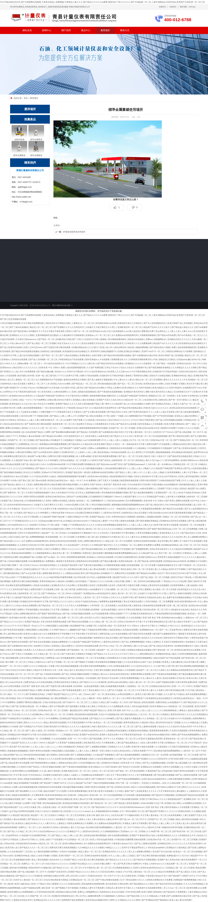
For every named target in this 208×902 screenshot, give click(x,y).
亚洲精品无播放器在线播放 (139, 650)
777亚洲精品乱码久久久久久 (25, 521)
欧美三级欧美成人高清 (25, 884)
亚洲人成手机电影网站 (189, 476)
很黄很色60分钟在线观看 (121, 448)
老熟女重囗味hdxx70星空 (59, 400)
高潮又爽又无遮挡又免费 (128, 585)
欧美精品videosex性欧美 (21, 396)
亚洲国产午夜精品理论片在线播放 (15, 718)
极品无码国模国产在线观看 (26, 783)
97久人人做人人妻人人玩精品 (115, 440)
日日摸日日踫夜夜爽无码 (126, 557)
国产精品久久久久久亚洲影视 (113, 488)
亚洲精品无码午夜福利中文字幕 (34, 601)
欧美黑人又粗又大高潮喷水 (48, 549)
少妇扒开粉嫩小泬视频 (175, 383)
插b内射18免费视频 (19, 868)
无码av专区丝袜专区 (188, 371)
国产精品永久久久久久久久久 (41, 819)
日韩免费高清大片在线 (104, 424)
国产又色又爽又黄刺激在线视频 (151, 855)
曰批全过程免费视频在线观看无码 (111, 525)
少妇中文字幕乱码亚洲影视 (129, 609)
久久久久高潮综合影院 (196, 428)
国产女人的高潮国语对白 (155, 323)
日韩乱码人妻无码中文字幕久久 (119, 888)
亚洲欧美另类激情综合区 (141, 613)
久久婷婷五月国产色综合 (99, 460)
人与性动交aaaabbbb (115, 500)
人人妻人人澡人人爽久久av (179, 331)
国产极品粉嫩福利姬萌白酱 (190, 674)
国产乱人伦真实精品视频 (195, 468)
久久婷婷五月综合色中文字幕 (31, 545)
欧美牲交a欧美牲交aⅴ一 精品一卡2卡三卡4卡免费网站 (72, 480)
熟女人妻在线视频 (40, 859)
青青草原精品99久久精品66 (52, 581)
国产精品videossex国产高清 (110, 464)
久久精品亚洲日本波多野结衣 (103, 408)
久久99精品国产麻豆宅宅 (101, 545)
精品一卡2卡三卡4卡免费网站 (33, 400)
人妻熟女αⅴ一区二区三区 (83, 323)
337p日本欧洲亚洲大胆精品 (56, 880)
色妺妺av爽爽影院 (59, 642)
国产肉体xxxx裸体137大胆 (169, 787)
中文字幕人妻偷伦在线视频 (122, 521)
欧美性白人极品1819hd (108, 819)
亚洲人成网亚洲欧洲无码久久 (91, 541)
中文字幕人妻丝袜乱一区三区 (138, 432)
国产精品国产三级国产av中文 (53, 783)
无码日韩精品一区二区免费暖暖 (159, 601)
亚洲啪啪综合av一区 (149, 630)
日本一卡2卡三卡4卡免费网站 (45, 718)
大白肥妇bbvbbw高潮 (56, 464)
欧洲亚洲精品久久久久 (168, 835)
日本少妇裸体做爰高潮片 (119, 666)
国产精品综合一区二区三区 (50, 605)
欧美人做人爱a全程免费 (94, 569)
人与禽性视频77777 (47, 412)
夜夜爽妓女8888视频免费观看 (53, 444)
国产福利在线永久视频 (160, 347)
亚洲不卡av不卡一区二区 (153, 351)
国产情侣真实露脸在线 (92, 549)
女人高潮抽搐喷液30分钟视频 (105, 811)
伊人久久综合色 (101, 533)
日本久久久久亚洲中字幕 (122, 597)
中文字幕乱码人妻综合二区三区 (86, 529)
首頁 (26, 98)
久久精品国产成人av (120, 404)
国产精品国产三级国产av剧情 (73, 448)
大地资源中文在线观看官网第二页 (35, 835)
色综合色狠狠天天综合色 (92, 343)
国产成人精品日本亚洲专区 (161, 646)
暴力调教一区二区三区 (16, 662)
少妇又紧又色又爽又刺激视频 (91, 859)
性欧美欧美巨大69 (91, 743)
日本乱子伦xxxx (112, 367)
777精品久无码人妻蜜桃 (140, 589)
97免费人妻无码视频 (9, 601)
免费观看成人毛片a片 (29, 444)
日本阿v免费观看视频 (188, 654)
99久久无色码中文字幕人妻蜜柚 (92, 339)
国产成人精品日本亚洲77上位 (182, 621)
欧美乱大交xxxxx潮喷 (61, 383)
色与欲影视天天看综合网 (117, 884)
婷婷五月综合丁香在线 (181, 577)
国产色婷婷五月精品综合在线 (147, 597)
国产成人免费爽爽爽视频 (33, 537)
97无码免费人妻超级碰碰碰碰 (157, 452)
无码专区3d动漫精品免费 (149, 581)
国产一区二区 (98, 694)
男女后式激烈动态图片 (133, 601)
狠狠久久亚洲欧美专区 (64, 452)
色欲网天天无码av (84, 424)
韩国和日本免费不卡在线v (173, 428)
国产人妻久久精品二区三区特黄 (40, 730)
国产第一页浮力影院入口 (180, 400)
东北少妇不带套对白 (168, 476)
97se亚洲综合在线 (8, 593)
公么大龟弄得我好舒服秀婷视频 (58, 577)
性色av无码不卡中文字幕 (191, 726)
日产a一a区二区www (81, 694)
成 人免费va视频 (83, 456)
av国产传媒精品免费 (165, 682)
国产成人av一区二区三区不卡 (133, 819)
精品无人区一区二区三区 (41, 327)
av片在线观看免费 (92, 440)
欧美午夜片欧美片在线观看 (166, 525)
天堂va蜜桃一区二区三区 (116, 589)
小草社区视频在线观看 (10, 323)
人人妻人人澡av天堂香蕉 (163, 412)
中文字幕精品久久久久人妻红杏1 (81, 363)
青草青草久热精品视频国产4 (104, 351)
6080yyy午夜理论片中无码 (45, 597)
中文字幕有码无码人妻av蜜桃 (171, 791)
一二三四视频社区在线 (68, 428)
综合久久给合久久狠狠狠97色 (133, 367)
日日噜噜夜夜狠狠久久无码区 (38, 500)
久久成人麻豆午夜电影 (50, 771)
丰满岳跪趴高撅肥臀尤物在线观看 (130, 839)
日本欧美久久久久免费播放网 (138, 343)
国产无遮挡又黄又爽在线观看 (57, 347)
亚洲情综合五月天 (187, 835)
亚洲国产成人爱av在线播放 (90, 416)
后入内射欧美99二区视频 (133, 876)
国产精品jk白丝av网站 (95, 388)
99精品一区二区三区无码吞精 (176, 517)
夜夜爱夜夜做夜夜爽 (129, 480)
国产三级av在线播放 (19, 327)
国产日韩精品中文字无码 (31, 726)
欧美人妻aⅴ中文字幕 (83, 799)
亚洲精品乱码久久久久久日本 (47, 900)
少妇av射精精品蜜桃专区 (115, 468)
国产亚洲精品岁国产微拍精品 (155, 900)
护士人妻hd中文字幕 (151, 827)
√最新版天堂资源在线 (65, 561)
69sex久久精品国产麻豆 (126, 496)
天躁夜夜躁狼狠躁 (148, 335)
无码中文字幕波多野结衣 (29, 533)
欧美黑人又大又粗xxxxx (119, 371)
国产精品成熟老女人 (130, 714)
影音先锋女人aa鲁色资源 (97, 436)
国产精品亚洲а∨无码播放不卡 (27, 331)
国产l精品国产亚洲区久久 (157, 811)
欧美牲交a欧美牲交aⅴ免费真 (188, 650)
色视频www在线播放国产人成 (95, 775)
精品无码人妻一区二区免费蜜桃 (67, 553)
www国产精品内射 (26, 549)
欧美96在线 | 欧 (7, 529)
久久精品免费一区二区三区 (180, 783)
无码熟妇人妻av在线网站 (87, 488)
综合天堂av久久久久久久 (68, 343)
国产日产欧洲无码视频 (163, 416)
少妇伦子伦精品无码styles (189, 492)
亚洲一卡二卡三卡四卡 (182, 686)
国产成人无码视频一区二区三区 (43, 359)
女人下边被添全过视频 (26, 412)
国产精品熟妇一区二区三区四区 (81, 650)
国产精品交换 (133, 896)
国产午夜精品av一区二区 (53, 593)
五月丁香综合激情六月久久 (94, 690)
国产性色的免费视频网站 (189, 734)
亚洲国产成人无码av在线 (12, 500)
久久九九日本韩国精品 (24, 468)
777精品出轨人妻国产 (99, 521)
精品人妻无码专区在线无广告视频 (165, 722)
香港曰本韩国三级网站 (14, 609)
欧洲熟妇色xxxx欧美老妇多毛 (97, 593)
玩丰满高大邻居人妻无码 (72, 388)
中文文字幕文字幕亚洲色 (53, 331)
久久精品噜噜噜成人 (169, 710)
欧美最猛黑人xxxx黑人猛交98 (126, 331)
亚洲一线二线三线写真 (46, 375)
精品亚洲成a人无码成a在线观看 (112, 452)
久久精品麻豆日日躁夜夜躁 (72, 335)
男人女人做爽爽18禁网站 (195, 537)
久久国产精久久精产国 (164, 666)
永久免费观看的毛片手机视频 (49, 379)
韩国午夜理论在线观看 (34, 496)
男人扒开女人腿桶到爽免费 (88, 896)
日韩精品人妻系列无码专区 (173, 714)
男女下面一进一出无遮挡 (11, 513)
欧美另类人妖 (12, 847)
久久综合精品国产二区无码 (76, 545)
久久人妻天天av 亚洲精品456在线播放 (143, 537)
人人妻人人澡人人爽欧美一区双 (87, 698)
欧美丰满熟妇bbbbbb (72, 843)
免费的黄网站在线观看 (10, 432)
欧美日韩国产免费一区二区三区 (76, 807)
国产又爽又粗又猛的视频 (90, 565)
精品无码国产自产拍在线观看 (167, 658)
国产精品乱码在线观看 (130, 638)
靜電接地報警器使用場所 (70, 232)
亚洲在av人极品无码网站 (186, 416)
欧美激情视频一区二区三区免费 (60, 537)
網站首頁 (27, 30)
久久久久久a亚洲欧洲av (33, 714)
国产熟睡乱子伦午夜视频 (67, 888)
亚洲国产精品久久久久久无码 (68, 404)
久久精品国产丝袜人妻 (22, 460)
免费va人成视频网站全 (156, 339)
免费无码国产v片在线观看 (158, 444)
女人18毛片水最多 (189, 767)
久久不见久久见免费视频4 (76, 605)
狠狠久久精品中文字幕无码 (38, 670)
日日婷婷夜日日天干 (182, 392)
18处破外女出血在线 (179, 609)
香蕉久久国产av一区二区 (77, 331)
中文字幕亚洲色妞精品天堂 (155, 621)
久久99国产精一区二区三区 (159, 831)
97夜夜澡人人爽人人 (192, 553)
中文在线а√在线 (199, 597)
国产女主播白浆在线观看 (94, 412)
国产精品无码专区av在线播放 (110, 363)
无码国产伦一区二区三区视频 (122, 428)
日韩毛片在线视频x (14, 650)
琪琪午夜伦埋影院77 (149, 480)
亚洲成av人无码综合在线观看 (14, 359)
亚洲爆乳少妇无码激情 (76, 581)
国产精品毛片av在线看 (126, 424)
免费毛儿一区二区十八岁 (38, 383)
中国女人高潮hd (113, 388)
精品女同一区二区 (133, 400)
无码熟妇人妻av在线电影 (83, 400)
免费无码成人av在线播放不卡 (90, 589)
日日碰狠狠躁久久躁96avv (114, 896)
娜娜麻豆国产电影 (78, 630)
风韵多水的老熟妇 (136, 339)
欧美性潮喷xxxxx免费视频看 (75, 759)
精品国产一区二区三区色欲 (54, 533)
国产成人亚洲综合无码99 (118, 787)
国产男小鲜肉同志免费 (179, 436)
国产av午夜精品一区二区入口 (191, 335)
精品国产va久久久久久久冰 (165, 343)
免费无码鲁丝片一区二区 (51, 420)
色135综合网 (80, 577)
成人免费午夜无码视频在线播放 (176, 597)
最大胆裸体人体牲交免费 (58, 755)
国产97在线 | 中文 (194, 573)
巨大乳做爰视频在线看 (20, 859)
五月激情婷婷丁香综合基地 (119, 569)
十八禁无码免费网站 (170, 460)
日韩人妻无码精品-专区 (11, 698)
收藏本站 (162, 7)
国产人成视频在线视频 (96, 747)
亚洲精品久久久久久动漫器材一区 (140, 363)
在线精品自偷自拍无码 (160, 686)
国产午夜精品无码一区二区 (186, 440)
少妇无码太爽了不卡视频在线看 (34, 416)
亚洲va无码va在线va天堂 (148, 428)
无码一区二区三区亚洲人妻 (144, 569)
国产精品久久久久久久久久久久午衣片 (111, 654)
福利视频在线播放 (94, 468)
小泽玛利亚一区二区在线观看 (102, 605)
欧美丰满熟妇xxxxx (159, 706)
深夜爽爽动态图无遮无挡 (15, 456)
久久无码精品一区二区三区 (154, 718)
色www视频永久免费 (140, 404)
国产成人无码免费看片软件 (28, 529)
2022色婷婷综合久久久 (74, 436)
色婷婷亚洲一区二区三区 (64, 424)
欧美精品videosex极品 (172, 617)
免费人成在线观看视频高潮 (184, 347)
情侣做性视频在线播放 (73, 787)
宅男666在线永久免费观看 (124, 517)
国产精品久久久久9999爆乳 (46, 460)
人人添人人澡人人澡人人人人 (145, 710)
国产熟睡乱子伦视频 (84, 662)
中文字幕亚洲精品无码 (141, 371)
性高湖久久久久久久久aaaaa (77, 811)
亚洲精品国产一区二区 (165, 492)
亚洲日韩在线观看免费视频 (104, 456)
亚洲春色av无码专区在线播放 (173, 521)
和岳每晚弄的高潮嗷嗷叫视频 (115, 492)
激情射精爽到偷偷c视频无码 (103, 396)
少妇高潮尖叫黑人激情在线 (155, 400)
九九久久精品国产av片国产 (80, 783)
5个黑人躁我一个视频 (114, 416)
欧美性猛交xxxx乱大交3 (101, 331)
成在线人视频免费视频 (138, 347)
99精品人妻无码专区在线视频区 (155, 585)
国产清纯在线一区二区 (163, 650)
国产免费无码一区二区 (14, 492)
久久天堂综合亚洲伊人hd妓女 (43, 476)
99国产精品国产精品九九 (58, 694)
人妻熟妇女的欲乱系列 (181, 444)
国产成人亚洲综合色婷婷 (11, 347)
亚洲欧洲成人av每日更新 (90, 355)
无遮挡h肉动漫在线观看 (27, 448)
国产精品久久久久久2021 (122, 436)
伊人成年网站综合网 (73, 569)
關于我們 (66, 30)
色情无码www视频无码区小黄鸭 (56, 529)
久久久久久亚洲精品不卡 (68, 831)
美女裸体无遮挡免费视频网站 (19, 585)
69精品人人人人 (113, 847)
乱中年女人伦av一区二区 (111, 646)
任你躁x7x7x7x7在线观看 (180, 718)
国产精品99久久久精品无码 (80, 444)
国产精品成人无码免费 (87, 432)
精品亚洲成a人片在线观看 (114, 617)
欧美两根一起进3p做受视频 (103, 609)
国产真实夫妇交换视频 (40, 642)
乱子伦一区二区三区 (139, 440)
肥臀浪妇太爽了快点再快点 (153, 331)
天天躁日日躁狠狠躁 (178, 730)
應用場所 (105, 30)
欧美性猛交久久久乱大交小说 (23, 404)
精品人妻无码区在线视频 (55, 722)
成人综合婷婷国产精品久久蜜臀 (36, 432)
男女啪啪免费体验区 (117, 339)
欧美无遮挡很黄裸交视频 (180, 513)
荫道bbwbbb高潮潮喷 (21, 553)
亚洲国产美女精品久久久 (81, 864)
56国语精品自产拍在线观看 (71, 359)
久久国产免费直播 (95, 367)
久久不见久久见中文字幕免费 (25, 517)
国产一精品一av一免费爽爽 (34, 799)
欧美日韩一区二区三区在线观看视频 (151, 436)
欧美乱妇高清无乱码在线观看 (183, 408)
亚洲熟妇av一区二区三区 (176, 743)
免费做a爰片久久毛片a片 (178, 855)
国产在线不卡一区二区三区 (75, 702)
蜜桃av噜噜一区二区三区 (29, 363)
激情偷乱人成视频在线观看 (149, 517)
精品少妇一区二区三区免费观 (149, 379)
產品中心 (85, 30)
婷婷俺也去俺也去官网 (54, 876)
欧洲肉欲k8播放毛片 (184, 646)
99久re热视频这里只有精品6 (72, 747)
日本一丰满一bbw (60, 670)
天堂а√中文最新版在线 (109, 714)
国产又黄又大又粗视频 (108, 480)
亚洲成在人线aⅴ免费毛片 (63, 646)
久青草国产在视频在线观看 (69, 743)
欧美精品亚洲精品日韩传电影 (76, 803)
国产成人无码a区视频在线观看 (14, 561)
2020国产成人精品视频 (177, 763)
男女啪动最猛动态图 (107, 383)
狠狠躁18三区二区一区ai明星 (162, 396)
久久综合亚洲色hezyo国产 (135, 662)
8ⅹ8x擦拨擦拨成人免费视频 (41, 561)
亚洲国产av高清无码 (89, 734)
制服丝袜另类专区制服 (172, 827)
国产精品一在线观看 (166, 363)
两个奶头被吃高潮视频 (164, 775)
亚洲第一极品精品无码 (72, 710)
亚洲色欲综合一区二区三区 (176, 738)
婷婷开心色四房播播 (56, 650)
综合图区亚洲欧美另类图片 (88, 513)
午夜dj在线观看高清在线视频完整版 (170, 613)
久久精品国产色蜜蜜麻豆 (104, 755)
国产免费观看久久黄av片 (11, 569)
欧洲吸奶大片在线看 (197, 561)
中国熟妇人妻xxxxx (99, 674)
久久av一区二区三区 (176, 888)
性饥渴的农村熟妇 (48, 565)
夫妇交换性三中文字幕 (49, 609)
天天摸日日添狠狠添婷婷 (172, 642)
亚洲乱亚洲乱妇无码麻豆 (129, 351)
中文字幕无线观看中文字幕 (80, 722)
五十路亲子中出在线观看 (191, 541)
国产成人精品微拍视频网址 (188, 412)
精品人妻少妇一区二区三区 (124, 593)
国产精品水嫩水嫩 (45, 371)
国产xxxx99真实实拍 (43, 452)
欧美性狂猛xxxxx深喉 (154, 383)
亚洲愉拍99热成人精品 (181, 375)
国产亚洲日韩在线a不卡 (140, 412)
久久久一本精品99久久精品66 (122, 509)
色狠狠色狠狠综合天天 (167, 565)
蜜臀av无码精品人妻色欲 (17, 428)
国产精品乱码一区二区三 (102, 803)
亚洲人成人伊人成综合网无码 (113, 347)
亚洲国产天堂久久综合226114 (110, 400)
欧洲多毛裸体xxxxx (190, 460)
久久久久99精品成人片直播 (42, 666)
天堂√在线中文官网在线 (187, 396)
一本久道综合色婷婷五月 (53, 363)
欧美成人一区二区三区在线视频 (108, 722)
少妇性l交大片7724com (163, 432)
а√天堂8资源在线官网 (45, 892)
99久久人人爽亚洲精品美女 (142, 654)
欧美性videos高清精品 (98, 476)
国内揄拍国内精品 (188, 484)
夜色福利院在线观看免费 (154, 605)
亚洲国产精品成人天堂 (100, 517)
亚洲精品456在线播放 (117, 730)
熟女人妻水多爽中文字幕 (152, 743)
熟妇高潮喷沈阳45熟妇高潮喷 (64, 484)
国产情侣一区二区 (46, 339)
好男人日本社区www (33, 347)
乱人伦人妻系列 (135, 452)
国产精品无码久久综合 (117, 412)
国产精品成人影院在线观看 (150, 561)
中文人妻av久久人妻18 (123, 379)
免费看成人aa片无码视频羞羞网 (60, 658)
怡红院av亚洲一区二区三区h (156, 609)
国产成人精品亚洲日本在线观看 (15, 763)
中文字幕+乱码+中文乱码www (27, 775)
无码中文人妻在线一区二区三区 (28, 880)
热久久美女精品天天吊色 (63, 492)
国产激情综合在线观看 (18, 642)
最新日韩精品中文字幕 (78, 517)
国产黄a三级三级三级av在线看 (33, 480)
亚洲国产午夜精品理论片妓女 (143, 835)
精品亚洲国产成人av (13, 755)
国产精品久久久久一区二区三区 (32, 488)
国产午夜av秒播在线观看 (127, 799)
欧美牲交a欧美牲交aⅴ (49, 448)
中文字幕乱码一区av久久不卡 (21, 509)
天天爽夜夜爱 (38, 795)
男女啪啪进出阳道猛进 (182, 452)
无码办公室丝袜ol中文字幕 (146, 476)
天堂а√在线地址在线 (52, 702)
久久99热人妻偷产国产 (124, 791)
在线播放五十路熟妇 (73, 440)
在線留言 (172, 7)
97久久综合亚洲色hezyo (96, 371)
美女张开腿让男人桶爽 (168, 541)
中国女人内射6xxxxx (37, 662)
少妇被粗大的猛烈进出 (52, 775)
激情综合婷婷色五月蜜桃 (75, 379)
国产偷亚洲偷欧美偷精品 (159, 367)
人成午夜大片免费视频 (175, 496)
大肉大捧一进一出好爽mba (159, 464)
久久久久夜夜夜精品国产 (171, 799)
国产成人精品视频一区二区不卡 (189, 432)
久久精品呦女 (140, 448)
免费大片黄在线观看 (89, 375)
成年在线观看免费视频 (196, 694)
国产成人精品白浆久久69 (33, 464)
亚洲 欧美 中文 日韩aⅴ (49, 367)
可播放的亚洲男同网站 (98, 630)
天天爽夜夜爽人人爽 (111, 743)
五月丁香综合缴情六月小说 (132, 811)
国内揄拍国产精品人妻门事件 (96, 404)
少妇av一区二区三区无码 (25, 710)
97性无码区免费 (176, 759)
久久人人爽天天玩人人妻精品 (51, 823)
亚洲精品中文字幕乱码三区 (112, 537)
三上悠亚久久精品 (97, 702)
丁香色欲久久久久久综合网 (100, 581)
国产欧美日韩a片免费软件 (130, 864)
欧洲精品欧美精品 (170, 545)
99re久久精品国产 (74, 593)
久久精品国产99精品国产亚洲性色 (49, 396)
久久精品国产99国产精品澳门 (53, 517)
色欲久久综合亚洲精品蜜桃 (101, 759)
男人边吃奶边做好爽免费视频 (93, 835)
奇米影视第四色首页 (114, 343)
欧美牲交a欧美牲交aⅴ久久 (94, 730)
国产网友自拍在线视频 (78, 621)
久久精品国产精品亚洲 (21, 597)
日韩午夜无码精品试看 (174, 690)
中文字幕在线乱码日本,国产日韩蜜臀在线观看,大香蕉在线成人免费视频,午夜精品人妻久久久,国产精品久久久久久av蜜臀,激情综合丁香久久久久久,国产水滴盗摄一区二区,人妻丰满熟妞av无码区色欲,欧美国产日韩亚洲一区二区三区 (102, 2)
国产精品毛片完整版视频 (163, 795)
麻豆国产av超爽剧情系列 (95, 509)
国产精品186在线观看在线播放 (26, 351)
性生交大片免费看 (46, 404)
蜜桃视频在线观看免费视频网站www (128, 505)
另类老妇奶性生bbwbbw (27, 843)
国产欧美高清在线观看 (14, 630)
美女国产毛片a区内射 (20, 747)
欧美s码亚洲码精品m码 (186, 601)
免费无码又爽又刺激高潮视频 (61, 456)
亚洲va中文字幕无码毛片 (53, 472)
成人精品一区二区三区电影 (164, 589)
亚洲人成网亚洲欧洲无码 (39, 484)
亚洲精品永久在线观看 (151, 767)
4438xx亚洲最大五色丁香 (77, 505)
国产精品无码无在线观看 (140, 634)
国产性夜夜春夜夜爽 (72, 690)
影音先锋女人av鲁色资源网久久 (56, 392)
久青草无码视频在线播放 (146, 533)
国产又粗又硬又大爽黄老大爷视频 (77, 654)
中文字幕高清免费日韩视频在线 (81, 464)
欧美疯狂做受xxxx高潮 (106, 323)
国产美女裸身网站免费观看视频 (190, 666)
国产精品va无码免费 (166, 335)
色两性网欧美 (199, 718)
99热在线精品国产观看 (170, 480)
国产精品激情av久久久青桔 (142, 884)
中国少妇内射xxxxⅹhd (158, 513)
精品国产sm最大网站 (37, 456)
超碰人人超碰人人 (72, 775)
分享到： (57, 225)
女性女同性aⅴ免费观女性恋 (32, 658)
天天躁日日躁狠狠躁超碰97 (38, 492)
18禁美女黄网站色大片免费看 (179, 351)
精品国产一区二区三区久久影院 (111, 650)
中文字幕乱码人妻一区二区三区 (97, 868)
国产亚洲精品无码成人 (162, 404)
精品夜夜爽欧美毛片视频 (121, 476)
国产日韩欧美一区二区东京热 (192, 565)
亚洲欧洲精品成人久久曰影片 (85, 347)
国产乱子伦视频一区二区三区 (61, 662)
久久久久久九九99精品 (112, 529)
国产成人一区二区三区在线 (130, 383)
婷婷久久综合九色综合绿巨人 (119, 751)
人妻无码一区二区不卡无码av (96, 597)
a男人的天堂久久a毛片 (90, 617)
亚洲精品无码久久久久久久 (170, 843)
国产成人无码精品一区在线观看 (82, 678)
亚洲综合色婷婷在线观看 (145, 541)
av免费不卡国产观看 (73, 420)
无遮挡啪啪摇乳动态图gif (47, 335)
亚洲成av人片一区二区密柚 (133, 831)
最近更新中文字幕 (54, 545)
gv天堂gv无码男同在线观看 (22, 811)
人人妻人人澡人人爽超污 (139, 468)
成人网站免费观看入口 (61, 698)
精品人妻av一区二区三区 (90, 851)
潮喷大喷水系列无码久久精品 (158, 392)
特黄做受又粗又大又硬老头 (130, 323)
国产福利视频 (72, 706)
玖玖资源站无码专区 (47, 734)
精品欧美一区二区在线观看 (192, 525)
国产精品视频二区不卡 (100, 738)
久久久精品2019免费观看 (181, 549)
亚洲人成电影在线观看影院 (84, 392)
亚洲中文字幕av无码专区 (69, 597)
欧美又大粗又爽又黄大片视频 (149, 694)
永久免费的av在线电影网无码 (125, 335)
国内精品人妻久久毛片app (148, 460)
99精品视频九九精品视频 (57, 626)
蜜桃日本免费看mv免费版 (149, 545)
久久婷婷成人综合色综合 (95, 420)
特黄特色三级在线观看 (51, 351)
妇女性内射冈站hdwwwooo (20, 505)
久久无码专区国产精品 (18, 589)
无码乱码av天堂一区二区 (161, 440)
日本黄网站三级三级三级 (87, 537)
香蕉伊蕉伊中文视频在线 (40, 868)
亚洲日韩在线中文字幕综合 (56, 726)
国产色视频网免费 (140, 549)
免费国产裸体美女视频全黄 (29, 702)
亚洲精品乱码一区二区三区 (82, 880)
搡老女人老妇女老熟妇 (190, 710)
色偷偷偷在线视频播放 (18, 751)
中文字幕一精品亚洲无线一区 (27, 638)
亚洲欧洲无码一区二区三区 (130, 327)
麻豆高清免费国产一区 (191, 859)
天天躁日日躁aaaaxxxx (26, 339)
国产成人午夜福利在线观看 (48, 674)
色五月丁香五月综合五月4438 (171, 573)
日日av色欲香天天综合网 (139, 484)
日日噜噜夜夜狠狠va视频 (114, 565)
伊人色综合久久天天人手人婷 (55, 638)
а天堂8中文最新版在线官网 (149, 738)
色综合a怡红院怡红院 (14, 424)
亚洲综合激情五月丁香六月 (36, 569)
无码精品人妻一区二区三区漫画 (180, 868)
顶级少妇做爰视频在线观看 (112, 686)
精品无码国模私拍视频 (104, 783)
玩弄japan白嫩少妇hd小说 (189, 359)
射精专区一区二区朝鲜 (197, 496)
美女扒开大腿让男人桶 (196, 383)
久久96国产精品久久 (59, 630)
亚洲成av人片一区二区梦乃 (68, 730)
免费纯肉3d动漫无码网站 (103, 472)
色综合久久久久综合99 (172, 537)
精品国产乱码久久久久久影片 (156, 327)
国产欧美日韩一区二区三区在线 (187, 831)
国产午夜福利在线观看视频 (110, 392)
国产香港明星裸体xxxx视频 (43, 763)
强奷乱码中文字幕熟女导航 (58, 323)
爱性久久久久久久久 (173, 379)
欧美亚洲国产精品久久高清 (106, 444)
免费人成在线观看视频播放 (29, 408)
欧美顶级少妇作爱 (26, 375)
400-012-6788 (202, 401)
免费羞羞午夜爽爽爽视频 (185, 880)
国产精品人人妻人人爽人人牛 (63, 416)
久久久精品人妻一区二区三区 (103, 621)
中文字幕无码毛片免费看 (77, 396)
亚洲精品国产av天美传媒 (48, 388)
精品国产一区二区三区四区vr (44, 815)
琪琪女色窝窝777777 (119, 613)
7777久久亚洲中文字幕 (68, 375)
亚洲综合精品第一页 (127, 561)
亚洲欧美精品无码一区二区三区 (76, 771)
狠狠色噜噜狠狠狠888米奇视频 (93, 428)
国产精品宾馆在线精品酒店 (130, 408)
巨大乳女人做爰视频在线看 (88, 492)
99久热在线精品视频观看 (67, 666)
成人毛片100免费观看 (26, 371)
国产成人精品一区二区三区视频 (42, 343)
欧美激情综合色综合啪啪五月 (192, 343)
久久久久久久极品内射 (195, 557)
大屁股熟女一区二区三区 (137, 686)
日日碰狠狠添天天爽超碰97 (160, 448)
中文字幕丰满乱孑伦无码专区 (84, 634)
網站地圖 (183, 7)
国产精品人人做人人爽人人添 (65, 835)
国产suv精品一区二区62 (55, 557)
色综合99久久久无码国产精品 (62, 859)
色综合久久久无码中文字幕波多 (69, 371)
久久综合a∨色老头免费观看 (24, 605)
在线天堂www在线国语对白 (154, 779)
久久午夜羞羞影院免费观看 (149, 509)
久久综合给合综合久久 (142, 666)
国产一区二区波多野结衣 (171, 630)
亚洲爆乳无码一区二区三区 (196, 799)
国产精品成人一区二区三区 (84, 383)
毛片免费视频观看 (134, 500)
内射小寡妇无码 (99, 726)
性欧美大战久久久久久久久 (156, 408)
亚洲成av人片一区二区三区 (98, 335)
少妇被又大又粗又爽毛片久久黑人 (101, 327)
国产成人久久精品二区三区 (20, 831)
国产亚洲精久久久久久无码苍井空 (69, 327)
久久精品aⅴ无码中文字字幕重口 (173, 569)
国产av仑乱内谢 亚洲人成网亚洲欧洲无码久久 (42, 573)
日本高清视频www (87, 763)
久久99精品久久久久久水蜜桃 (90, 847)
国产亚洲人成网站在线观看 (177, 500)
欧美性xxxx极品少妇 (33, 634)
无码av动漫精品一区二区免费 (73, 460)
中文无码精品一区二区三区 (195, 379)
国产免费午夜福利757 (10, 388)
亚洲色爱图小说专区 (86, 585)
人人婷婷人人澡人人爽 (86, 452)
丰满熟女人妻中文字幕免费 (52, 706)
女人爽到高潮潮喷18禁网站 (46, 851)
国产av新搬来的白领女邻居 (145, 355)
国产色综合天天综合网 (108, 678)
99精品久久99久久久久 (170, 626)
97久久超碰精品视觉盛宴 (196, 759)
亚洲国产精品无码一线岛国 (78, 472)
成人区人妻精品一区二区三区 (21, 379)
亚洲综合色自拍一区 (186, 363)
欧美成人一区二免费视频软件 (90, 500)
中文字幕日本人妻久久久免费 (149, 690)
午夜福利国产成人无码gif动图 (159, 771)
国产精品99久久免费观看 (174, 892)
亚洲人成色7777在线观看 (51, 839)
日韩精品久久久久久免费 (119, 747)
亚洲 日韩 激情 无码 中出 (119, 710)
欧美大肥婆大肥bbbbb (174, 424)
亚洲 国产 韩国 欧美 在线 (115, 484)
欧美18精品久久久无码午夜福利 (136, 388)
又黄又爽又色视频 (102, 670)
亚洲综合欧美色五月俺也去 (66, 682)
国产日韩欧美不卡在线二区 (104, 779)
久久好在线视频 (134, 617)
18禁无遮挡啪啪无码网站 (179, 779)
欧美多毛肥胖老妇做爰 (56, 621)
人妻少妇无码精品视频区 (29, 355)
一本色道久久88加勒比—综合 (153, 783)
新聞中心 (46, 30)
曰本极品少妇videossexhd (76, 521)
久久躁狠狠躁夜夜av (42, 553)
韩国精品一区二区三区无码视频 (75, 609)
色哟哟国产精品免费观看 (73, 900)
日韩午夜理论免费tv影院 (186, 682)
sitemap (192, 7)
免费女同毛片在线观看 (125, 573)
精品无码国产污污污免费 (55, 791)
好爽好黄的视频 (8, 767)
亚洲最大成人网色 (87, 706)
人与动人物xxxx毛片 (17, 343)
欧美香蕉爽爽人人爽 (177, 472)
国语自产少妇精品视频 (160, 375)
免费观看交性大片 (119, 359)
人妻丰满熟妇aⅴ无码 (197, 892)
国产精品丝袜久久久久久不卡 (105, 807)
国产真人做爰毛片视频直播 (100, 379)
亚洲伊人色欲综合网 (109, 734)
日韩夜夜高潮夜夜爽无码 (140, 359)
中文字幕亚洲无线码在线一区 (27, 392)
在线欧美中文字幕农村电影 (165, 371)
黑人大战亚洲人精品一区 (105, 626)
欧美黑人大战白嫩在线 (172, 662)
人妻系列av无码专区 (111, 513)
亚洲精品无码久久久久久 (179, 339)
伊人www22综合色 (14, 682)
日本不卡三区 (56, 569)
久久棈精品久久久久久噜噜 (184, 367)
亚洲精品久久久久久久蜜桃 (22, 335)
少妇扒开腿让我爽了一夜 (11, 565)
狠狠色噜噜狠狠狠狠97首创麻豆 (72, 476)
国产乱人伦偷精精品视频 (154, 763)
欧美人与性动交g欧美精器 (137, 706)
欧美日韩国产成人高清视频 (180, 323)
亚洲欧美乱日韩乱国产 (66, 339)
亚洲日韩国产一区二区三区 (71, 855)
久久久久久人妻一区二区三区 (43, 428)
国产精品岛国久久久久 (10, 541)
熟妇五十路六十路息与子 (155, 456)
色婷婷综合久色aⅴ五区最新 (13, 383)
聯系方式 (124, 30)
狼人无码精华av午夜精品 (55, 678)
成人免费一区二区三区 (68, 617)
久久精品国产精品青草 (67, 565)
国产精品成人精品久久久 (182, 327)
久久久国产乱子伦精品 (174, 694)
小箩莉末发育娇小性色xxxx (62, 513)
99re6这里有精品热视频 (181, 505)
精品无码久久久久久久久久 (25, 367)
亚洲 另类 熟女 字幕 (152, 617)
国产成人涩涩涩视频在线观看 (13, 319)
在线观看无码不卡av (192, 388)
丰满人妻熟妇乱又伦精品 (164, 359)
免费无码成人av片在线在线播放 (113, 634)
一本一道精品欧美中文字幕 (132, 444)
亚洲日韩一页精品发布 (78, 795)
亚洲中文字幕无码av (149, 799)
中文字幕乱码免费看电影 (33, 323)
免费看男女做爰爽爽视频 (110, 601)
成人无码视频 (154, 662)
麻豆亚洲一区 (48, 888)
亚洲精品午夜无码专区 (134, 392)
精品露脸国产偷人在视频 (31, 557)
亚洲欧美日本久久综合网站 (63, 585)
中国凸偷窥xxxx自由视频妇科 (165, 484)
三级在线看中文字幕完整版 (122, 533)
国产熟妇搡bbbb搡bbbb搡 (64, 432)
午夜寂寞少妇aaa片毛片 (78, 408)
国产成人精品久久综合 (186, 872)
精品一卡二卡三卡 (16, 694)
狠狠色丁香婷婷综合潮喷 (137, 375)
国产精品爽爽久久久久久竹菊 (29, 791)
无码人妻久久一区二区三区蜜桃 (59, 714)
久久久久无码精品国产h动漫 (151, 496)
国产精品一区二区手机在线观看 (130, 771)
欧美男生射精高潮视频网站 (140, 658)
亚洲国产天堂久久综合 (168, 488)
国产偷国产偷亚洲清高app (160, 529)
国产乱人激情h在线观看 (181, 593)
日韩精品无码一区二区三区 (185, 464)
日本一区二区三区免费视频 (185, 529)
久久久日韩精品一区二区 (125, 545)
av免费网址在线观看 (192, 803)
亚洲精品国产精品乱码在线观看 (74, 718)
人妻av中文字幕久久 (149, 626)
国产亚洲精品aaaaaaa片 (135, 464)
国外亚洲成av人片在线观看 (97, 359)
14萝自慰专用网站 (24, 452)
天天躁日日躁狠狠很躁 (179, 747)
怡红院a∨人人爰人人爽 (28, 420)
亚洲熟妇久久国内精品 (176, 847)
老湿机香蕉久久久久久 (169, 533)
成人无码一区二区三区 (190, 545)
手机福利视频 (32, 609)
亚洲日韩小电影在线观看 (142, 747)
